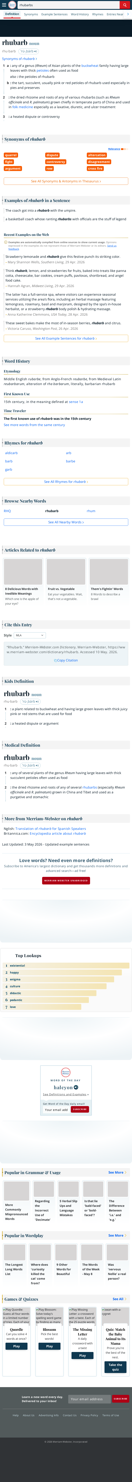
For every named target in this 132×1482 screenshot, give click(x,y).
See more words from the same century (34, 425)
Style (8, 635)
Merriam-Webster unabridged (66, 880)
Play (16, 1346)
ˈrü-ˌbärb (29, 51)
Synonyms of (19, 58)
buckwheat (89, 65)
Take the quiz (115, 1367)
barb (9, 461)
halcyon (63, 1087)
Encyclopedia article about (58, 833)
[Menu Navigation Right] (127, 14)
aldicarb (11, 453)
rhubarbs (89, 787)
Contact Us (70, 1415)
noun (34, 43)
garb (8, 469)
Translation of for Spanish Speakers (50, 828)
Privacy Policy (90, 1415)
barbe (70, 461)
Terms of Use (110, 1415)
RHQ (7, 511)
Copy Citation (66, 660)
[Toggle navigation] (4, 5)
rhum (91, 511)
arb (68, 453)
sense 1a (76, 402)
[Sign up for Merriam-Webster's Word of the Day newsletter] (89, 1399)
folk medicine (22, 107)
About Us (29, 1415)
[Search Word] (125, 5)
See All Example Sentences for (65, 338)
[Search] (74, 5)
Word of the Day (66, 1080)
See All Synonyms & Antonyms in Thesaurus (65, 181)
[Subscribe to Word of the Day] (56, 1109)
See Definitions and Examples (64, 1094)
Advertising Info (50, 1415)
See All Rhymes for (65, 481)
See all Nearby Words (64, 522)
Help (16, 1415)
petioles (43, 70)
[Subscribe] (120, 1399)
